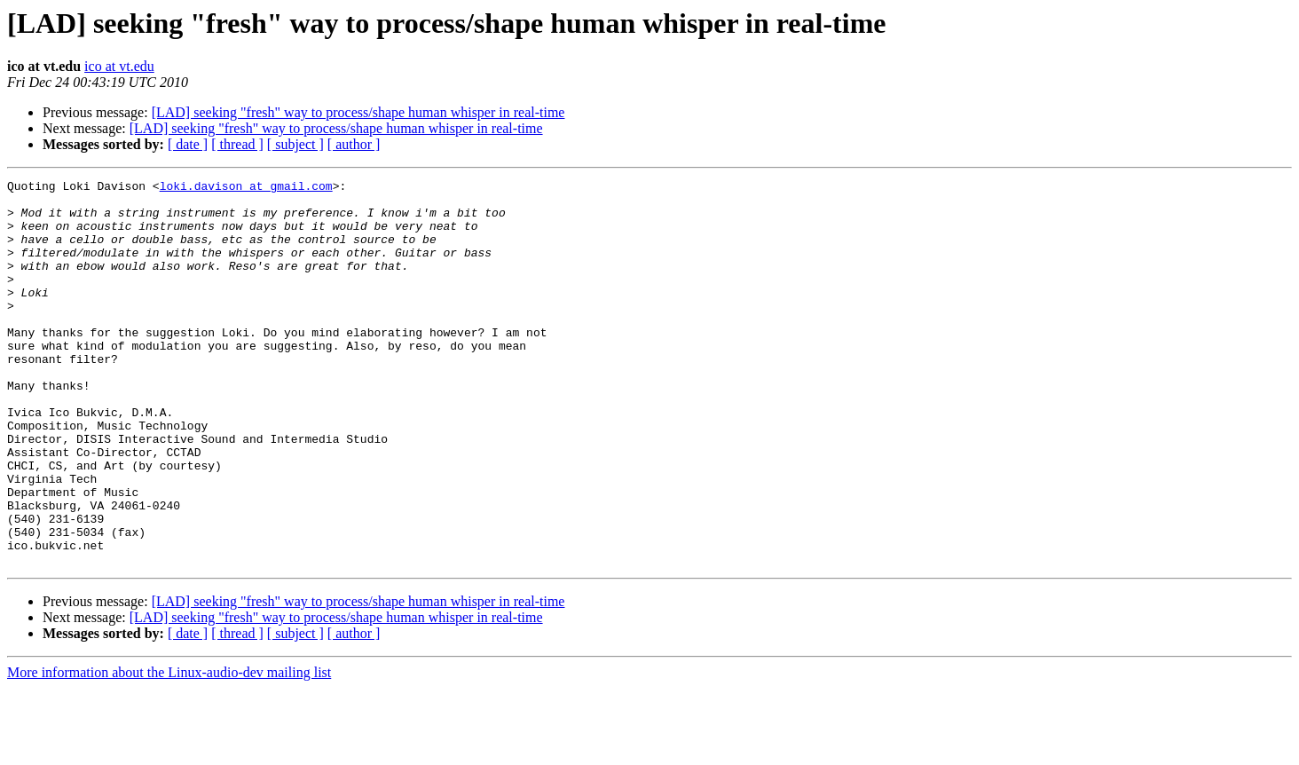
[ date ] (188, 144)
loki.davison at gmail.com (246, 188)
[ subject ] (295, 144)
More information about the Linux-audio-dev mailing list (169, 749)
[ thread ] (237, 144)
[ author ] (354, 144)
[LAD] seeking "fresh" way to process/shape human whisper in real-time (358, 112)
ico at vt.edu (119, 66)
